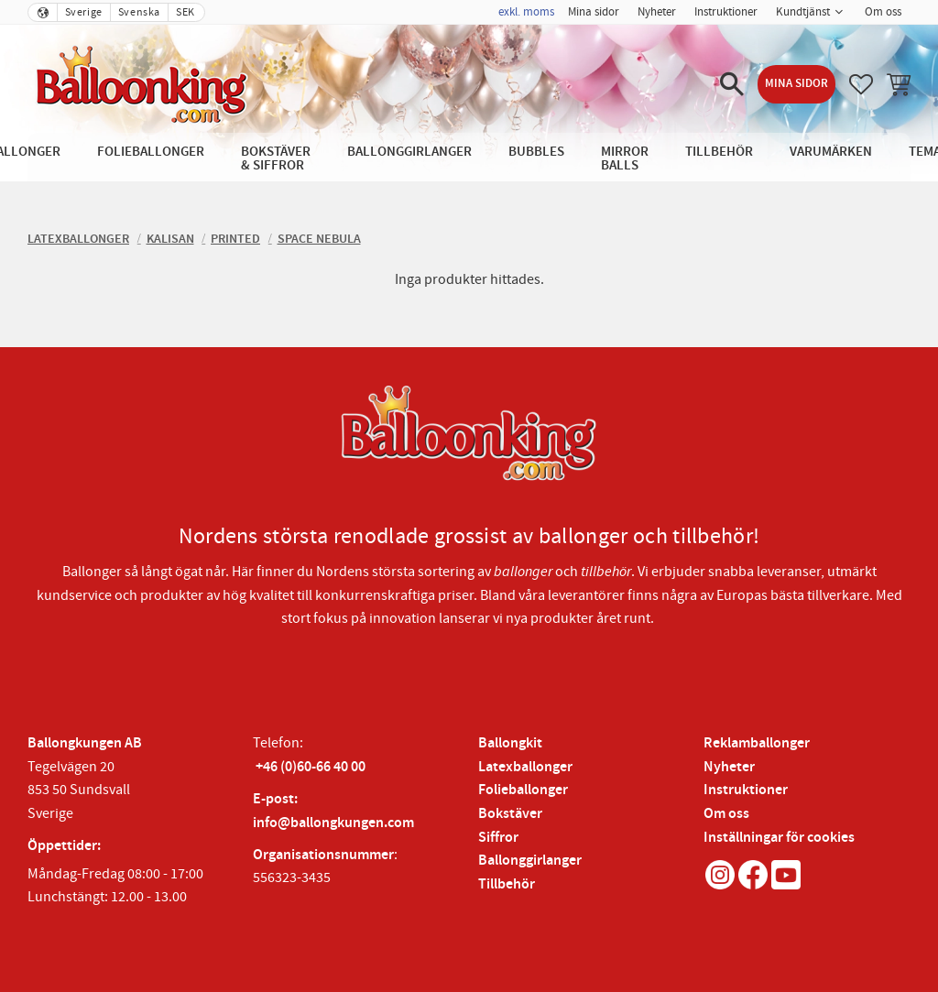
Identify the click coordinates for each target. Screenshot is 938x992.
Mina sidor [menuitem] (593, 12)
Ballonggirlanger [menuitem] (409, 151)
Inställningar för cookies (779, 837)
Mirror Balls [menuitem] (625, 158)
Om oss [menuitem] (883, 12)
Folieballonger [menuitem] (150, 151)
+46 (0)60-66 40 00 (310, 767)
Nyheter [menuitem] (657, 12)
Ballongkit (510, 743)
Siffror (498, 837)
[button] (732, 84)
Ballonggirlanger (530, 860)
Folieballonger (523, 790)
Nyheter (729, 767)
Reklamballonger (757, 743)
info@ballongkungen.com (333, 823)
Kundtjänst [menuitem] (803, 12)
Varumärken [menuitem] (831, 151)
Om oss (726, 813)
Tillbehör (506, 884)
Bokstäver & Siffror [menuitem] (276, 158)
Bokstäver (510, 813)
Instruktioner (746, 790)
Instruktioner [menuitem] (726, 12)
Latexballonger (525, 767)
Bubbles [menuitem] (536, 151)
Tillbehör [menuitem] (719, 151)
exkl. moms (526, 12)
